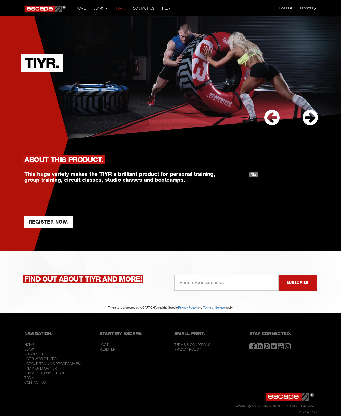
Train (29, 377)
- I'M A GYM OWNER (40, 368)
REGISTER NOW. (48, 222)
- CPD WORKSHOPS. (41, 358)
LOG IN (285, 8)
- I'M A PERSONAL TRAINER (46, 373)
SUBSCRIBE (298, 282)
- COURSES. (34, 354)
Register (107, 349)
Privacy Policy (187, 307)
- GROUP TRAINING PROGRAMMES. (52, 363)
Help (103, 354)
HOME (81, 8)
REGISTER (308, 8)
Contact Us (35, 382)
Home (29, 344)
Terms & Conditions (192, 344)
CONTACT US (143, 8)
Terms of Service (214, 307)
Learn (29, 349)
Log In (105, 344)
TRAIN (120, 8)
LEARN (100, 8)
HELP (166, 8)
